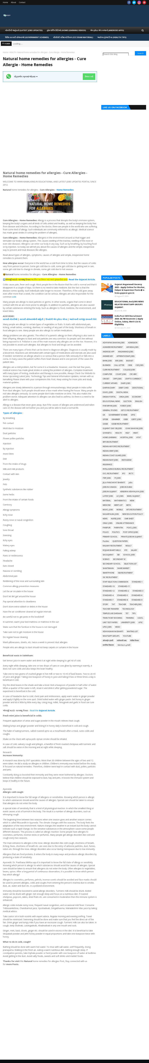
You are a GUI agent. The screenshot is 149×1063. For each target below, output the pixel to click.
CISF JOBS (139, 365)
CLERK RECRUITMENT (111, 369)
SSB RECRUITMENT (125, 573)
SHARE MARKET (123, 568)
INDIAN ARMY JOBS (110, 451)
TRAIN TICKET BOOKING (112, 618)
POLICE (106, 532)
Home (5, 2)
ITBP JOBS (107, 478)
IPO (123, 473)
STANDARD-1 (137, 582)
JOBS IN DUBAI (126, 487)
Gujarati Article (47, 710)
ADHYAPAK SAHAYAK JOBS (113, 342)
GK (104, 415)
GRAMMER (116, 419)
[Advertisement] (50, 102)
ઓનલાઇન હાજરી (123, 645)
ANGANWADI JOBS (125, 351)
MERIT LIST (118, 505)
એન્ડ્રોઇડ (57, 319)
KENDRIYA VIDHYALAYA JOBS (132, 491)
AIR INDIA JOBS (132, 347)
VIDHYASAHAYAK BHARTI (113, 631)
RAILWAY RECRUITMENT (112, 545)
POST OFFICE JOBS (130, 532)
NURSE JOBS (116, 518)
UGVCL (140, 618)
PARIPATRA (118, 527)
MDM (132, 500)
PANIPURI (106, 527)
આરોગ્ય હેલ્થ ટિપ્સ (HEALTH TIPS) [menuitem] (111, 37)
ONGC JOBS (107, 523)
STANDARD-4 (108, 595)
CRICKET (106, 378)
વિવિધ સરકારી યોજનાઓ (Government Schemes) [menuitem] (27, 37)
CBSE (130, 365)
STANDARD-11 (124, 586)
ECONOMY (136, 397)
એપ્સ (64, 319)
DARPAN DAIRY (109, 388)
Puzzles (106, 541)
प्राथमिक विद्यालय (108, 645)
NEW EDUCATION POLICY (132, 514)
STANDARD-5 (122, 595)
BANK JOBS (107, 360)
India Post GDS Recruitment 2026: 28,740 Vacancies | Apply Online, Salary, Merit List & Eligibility (129, 320)
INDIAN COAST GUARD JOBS (114, 455)
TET (127, 613)
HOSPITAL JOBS (126, 437)
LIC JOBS (120, 496)
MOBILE (120, 509)
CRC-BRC (133, 374)
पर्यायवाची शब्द (121, 640)
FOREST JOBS (125, 406)
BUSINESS (106, 365)
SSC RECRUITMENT (110, 577)
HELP (127, 433)
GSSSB (105, 424)
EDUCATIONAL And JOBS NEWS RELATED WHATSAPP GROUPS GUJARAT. (129, 304)
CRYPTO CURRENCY (133, 378)
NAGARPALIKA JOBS (111, 514)
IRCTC (131, 473)
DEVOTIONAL (137, 388)
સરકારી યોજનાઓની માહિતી (31, 319)
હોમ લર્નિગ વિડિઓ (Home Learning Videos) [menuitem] (66, 30)
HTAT (138, 437)
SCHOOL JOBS (129, 554)
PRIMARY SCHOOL (110, 536)
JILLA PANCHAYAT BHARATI (114, 482)
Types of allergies (12, 413)
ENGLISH (138, 401)
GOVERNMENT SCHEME (118, 415)
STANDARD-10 (109, 586)
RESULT (129, 545)
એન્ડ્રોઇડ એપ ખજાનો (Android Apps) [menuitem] (107, 30)
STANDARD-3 (138, 591)
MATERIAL (107, 500)
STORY (105, 604)
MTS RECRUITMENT (134, 509)
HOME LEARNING (110, 437)
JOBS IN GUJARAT (110, 491)
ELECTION (128, 401)
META (128, 505)
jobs (130, 482)
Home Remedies (65, 189)
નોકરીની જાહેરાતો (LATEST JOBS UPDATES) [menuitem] (23, 30)
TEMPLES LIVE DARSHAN (112, 613)
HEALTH (12, 52)
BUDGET (129, 360)
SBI (118, 554)
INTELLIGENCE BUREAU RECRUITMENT (118, 469)
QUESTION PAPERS (120, 541)
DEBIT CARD (124, 388)
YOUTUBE (127, 636)
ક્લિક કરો (89, 76)
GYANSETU (107, 433)
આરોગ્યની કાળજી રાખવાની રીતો (82, 319)
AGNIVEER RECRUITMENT (113, 347)
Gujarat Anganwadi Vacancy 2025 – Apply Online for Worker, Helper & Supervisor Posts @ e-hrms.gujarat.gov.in (130, 288)
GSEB (126, 419)
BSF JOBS (119, 360)
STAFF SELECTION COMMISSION (115, 582)
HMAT (135, 433)
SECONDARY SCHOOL (111, 564)
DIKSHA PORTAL (109, 397)
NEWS (105, 518)
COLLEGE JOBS (129, 369)
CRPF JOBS (117, 378)
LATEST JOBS (108, 496)
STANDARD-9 (137, 600)
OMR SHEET (129, 518)
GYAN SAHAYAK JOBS (134, 428)
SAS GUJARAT (108, 554)
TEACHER (122, 604)
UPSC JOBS (107, 627)
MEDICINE (107, 505)
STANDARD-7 (108, 600)
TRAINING (130, 618)
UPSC (140, 622)
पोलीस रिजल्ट (134, 640)
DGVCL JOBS (108, 392)
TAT (113, 604)
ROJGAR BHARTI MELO (112, 550)
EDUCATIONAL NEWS (111, 401)
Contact (22, 2)
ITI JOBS (117, 478)
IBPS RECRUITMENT (110, 442)
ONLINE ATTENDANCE (125, 523)
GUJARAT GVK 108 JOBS (112, 428)
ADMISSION (132, 342)
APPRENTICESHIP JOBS (125, 356)
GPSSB (105, 419)
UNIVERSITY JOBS (128, 622)
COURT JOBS (121, 374)
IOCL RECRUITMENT (111, 473)
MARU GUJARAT (133, 496)
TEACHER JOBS (135, 604)
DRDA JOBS (124, 397)
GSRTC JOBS (136, 419)
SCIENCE (106, 559)
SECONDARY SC (119, 559)
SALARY (134, 550)
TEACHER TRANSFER (111, 609)
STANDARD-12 (109, 591)
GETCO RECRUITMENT (130, 410)
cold (14, 296)
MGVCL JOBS (108, 509)
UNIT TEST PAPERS (110, 622)
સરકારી (6, 319)
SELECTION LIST (130, 564)
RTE (125, 550)
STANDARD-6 (137, 595)
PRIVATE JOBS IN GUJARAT (131, 536)
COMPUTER (107, 374)
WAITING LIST (132, 631)
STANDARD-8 (122, 600)
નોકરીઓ (13, 319)
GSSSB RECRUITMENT (119, 424)
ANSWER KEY (108, 356)
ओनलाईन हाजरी (108, 640)
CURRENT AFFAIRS (110, 383)
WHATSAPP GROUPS (111, 636)
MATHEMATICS (120, 500)
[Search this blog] (116, 54)
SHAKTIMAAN (108, 568)
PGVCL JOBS (131, 527)
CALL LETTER (119, 365)
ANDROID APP (108, 351)
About (13, 2)
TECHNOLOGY (128, 609)
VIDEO (117, 627)
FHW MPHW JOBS (110, 406)
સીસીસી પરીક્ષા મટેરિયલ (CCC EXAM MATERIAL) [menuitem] (73, 37)
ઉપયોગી (49, 319)
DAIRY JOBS (125, 383)
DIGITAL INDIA (122, 392)
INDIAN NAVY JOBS (110, 460)
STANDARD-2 (123, 591)
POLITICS (115, 532)
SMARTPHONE (108, 573)
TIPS (133, 613)
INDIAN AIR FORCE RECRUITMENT (116, 446)
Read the (34, 710)
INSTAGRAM (126, 460)
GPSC (133, 415)
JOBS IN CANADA (110, 487)
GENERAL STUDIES (110, 410)
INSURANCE (107, 464)
